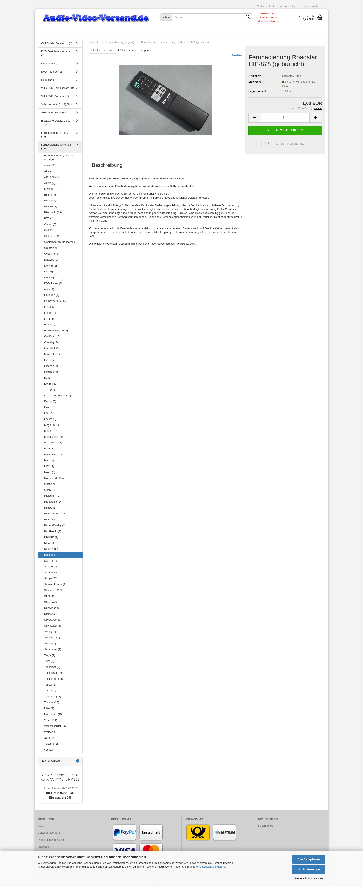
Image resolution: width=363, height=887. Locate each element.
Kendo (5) (50, 403)
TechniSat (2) (52, 669)
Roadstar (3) (51, 556)
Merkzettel (311, 6)
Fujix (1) (49, 320)
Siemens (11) (52, 616)
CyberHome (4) (53, 256)
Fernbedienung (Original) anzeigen (59, 159)
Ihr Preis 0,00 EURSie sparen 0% (60, 795)
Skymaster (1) (52, 627)
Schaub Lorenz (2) (55, 586)
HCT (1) (49, 362)
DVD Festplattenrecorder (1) (56, 55)
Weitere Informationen (308, 878)
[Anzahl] (285, 120)
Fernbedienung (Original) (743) (56, 148)
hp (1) (47, 379)
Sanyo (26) (50, 580)
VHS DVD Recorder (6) (55, 98)
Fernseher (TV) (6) (55, 303)
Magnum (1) (51, 427)
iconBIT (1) (50, 385)
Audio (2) (49, 185)
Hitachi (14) (51, 374)
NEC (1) (49, 468)
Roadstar (236, 57)
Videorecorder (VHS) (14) (56, 106)
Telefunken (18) (53, 680)
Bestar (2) (50, 202)
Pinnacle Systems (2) (57, 515)
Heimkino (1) (48, 81)
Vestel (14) (50, 722)
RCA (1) (49, 545)
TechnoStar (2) (53, 675)
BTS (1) (49, 220)
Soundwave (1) (53, 639)
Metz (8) (49, 450)
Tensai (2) (50, 686)
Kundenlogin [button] (288, 6)
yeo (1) (48, 751)
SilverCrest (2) (52, 621)
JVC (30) (49, 391)
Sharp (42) (50, 604)
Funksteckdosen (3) (56, 332)
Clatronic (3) (51, 238)
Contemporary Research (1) (61, 244)
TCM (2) (49, 663)
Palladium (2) (52, 498)
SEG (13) (49, 598)
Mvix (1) (49, 462)
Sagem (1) (50, 568)
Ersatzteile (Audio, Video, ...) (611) (56, 124)
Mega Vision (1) (53, 438)
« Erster (95, 52)
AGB (40, 827)
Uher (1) (49, 710)
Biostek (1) (50, 208)
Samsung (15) (52, 574)
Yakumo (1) (51, 745)
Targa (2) (49, 657)
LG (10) (48, 415)
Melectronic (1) (53, 444)
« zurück (109, 52)
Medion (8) (50, 432)
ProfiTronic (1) (52, 533)
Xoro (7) (49, 740)
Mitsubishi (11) (53, 456)
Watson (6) (50, 734)
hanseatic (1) (52, 356)
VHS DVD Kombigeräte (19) (58, 90)
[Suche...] (166, 17)
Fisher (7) (50, 314)
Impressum (44, 848)
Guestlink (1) (52, 350)
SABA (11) (50, 562)
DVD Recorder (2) (52, 73)
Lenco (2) (50, 409)
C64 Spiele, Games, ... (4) (56, 45)
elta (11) (49, 291)
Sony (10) (50, 633)
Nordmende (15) (54, 480)
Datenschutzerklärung (212, 866)
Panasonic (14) (53, 503)
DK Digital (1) (52, 273)
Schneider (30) (53, 592)
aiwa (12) (49, 167)
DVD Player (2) (53, 285)
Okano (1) (50, 486)
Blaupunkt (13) (53, 214)
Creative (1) (51, 250)
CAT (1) (48, 232)
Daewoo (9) (51, 261)
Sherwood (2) (52, 610)
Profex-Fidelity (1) (55, 527)
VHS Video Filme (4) (53, 114)
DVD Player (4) (50, 65)
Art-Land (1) (51, 179)
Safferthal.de (265, 827)
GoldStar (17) (52, 338)
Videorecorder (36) (55, 728)
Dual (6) (49, 279)
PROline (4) (51, 539)
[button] (265, 6)
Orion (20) (50, 492)
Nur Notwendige (308, 869)
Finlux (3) (49, 309)
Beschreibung (107, 167)
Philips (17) (51, 509)
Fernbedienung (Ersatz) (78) (55, 136)
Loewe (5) (50, 421)
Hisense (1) (51, 368)
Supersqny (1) (52, 651)
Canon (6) (50, 226)
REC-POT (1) (52, 551)
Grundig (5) (51, 344)
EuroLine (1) (51, 297)
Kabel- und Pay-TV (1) (57, 397)
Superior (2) (51, 645)
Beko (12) (50, 196)
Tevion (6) (50, 692)
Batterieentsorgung (49, 834)
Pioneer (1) (50, 521)
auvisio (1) (50, 190)
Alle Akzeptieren (308, 859)
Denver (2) (50, 267)
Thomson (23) (52, 698)
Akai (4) (49, 173)
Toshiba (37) (51, 704)
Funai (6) (49, 326)
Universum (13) (53, 716)
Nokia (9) (49, 474)
